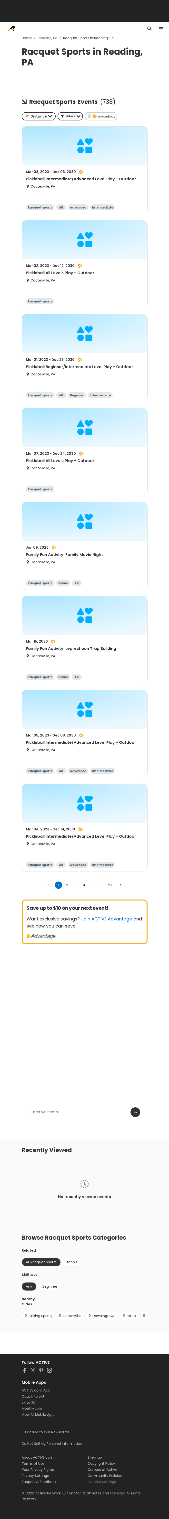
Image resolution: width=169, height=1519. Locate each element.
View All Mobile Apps (38, 1414)
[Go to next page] (120, 885)
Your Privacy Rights (38, 1469)
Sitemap (95, 1457)
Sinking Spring (38, 1315)
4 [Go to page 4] (84, 885)
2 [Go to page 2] (67, 885)
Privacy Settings (35, 1475)
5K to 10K (29, 1402)
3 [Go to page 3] (76, 885)
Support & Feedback (39, 1481)
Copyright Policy (101, 1463)
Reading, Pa (47, 38)
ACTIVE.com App (36, 1390)
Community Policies (105, 1475)
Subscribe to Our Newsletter (45, 1432)
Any (29, 1286)
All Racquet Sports (41, 1262)
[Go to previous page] (48, 885)
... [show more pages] (101, 885)
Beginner (49, 1286)
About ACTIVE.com (37, 1457)
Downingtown (102, 1315)
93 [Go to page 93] (110, 885)
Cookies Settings (102, 1481)
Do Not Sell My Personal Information (52, 1443)
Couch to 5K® (33, 1396)
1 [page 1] (58, 885)
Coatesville (69, 1315)
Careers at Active (102, 1469)
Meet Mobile (32, 1408)
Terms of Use (33, 1463)
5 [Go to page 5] (93, 885)
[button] (70, 116)
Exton (129, 1315)
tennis (72, 1262)
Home (27, 38)
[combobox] (39, 116)
